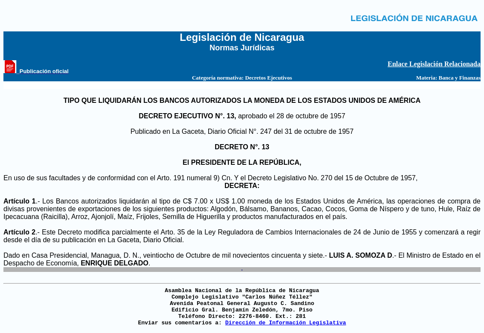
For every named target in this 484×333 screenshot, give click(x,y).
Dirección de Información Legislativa (285, 323)
